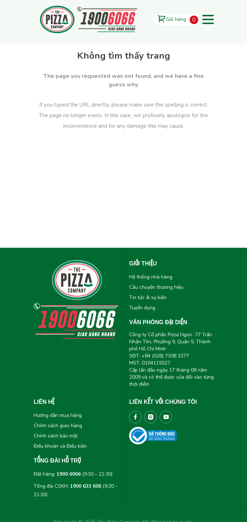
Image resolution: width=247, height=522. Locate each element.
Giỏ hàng (176, 19)
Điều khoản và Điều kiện (60, 446)
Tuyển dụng (142, 307)
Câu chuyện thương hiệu (156, 287)
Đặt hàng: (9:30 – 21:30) (73, 474)
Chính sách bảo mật (55, 435)
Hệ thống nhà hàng (150, 277)
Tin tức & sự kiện (148, 297)
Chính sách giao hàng (58, 425)
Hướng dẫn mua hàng (58, 415)
